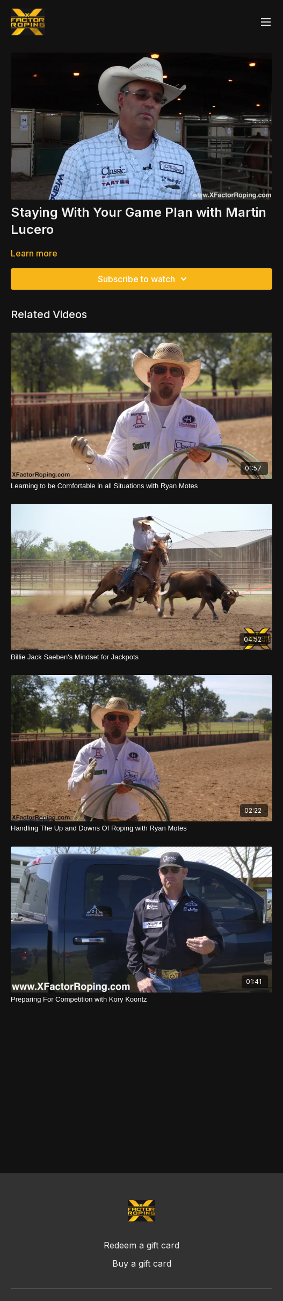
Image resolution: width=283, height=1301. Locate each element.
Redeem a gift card (141, 1245)
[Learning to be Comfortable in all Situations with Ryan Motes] (141, 486)
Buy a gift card (141, 1263)
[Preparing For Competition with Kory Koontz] (141, 999)
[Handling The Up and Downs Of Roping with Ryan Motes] (141, 828)
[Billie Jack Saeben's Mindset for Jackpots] (141, 657)
